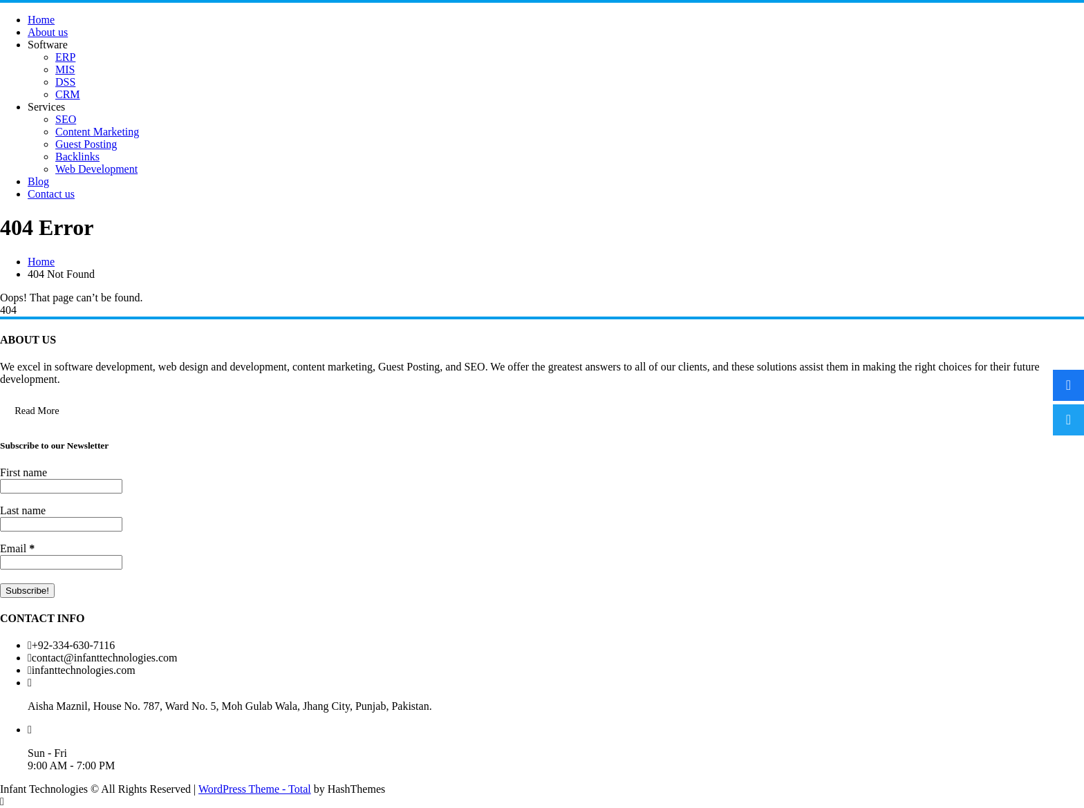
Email (17, 548)
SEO (65, 119)
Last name (23, 510)
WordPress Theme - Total (254, 789)
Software (48, 44)
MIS (65, 69)
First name (23, 472)
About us (48, 32)
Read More (37, 410)
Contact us (51, 194)
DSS (65, 82)
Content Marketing (97, 132)
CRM (67, 94)
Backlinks (77, 156)
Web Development (96, 169)
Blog (38, 181)
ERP (65, 57)
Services (46, 107)
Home (41, 20)
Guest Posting (86, 144)
